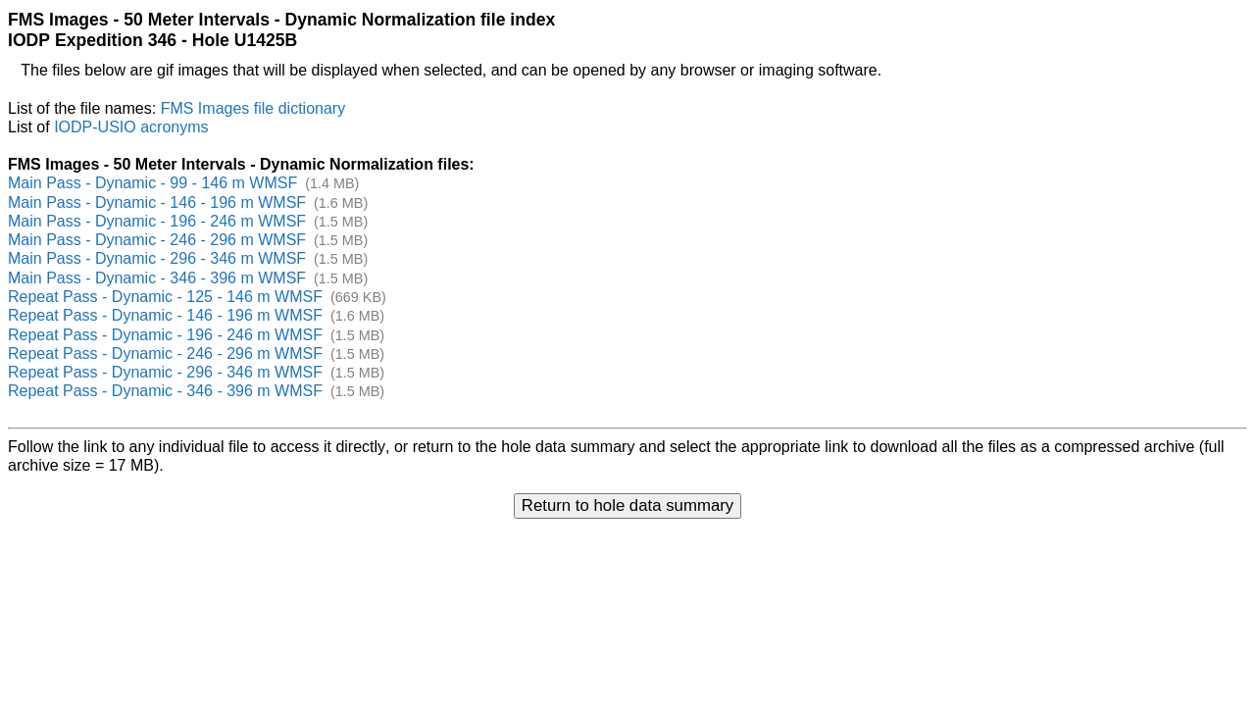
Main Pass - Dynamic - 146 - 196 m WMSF (157, 202)
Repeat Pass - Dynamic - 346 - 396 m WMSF (165, 390)
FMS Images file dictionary (253, 108)
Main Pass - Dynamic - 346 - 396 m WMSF (157, 278)
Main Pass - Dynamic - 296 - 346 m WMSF (157, 258)
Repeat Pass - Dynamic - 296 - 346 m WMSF (165, 372)
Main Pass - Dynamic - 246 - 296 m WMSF (157, 239)
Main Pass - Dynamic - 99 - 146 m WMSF (152, 183)
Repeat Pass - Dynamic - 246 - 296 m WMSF (165, 353)
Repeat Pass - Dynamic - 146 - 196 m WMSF (165, 315)
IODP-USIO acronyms (131, 127)
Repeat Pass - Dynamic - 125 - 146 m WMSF (165, 296)
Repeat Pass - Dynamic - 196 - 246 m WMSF (165, 335)
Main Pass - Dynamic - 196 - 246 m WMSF (157, 221)
